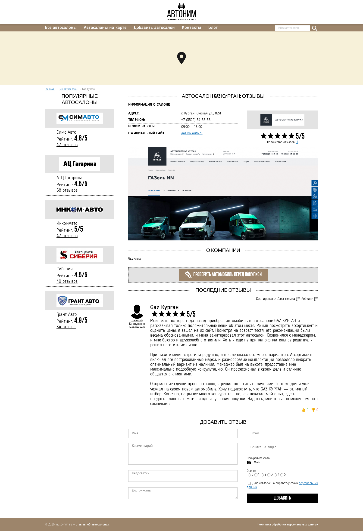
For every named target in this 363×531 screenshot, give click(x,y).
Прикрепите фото (258, 458)
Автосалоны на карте (105, 27)
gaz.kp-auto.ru (192, 133)
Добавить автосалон (154, 27)
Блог (213, 27)
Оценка (251, 471)
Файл (257, 462)
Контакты (191, 27)
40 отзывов (67, 281)
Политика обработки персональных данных (287, 524)
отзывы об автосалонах (92, 524)
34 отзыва (66, 327)
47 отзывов (67, 145)
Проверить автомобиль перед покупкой (223, 275)
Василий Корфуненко (137, 322)
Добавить (282, 498)
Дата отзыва (286, 299)
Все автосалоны (61, 27)
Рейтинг (307, 299)
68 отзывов (67, 190)
